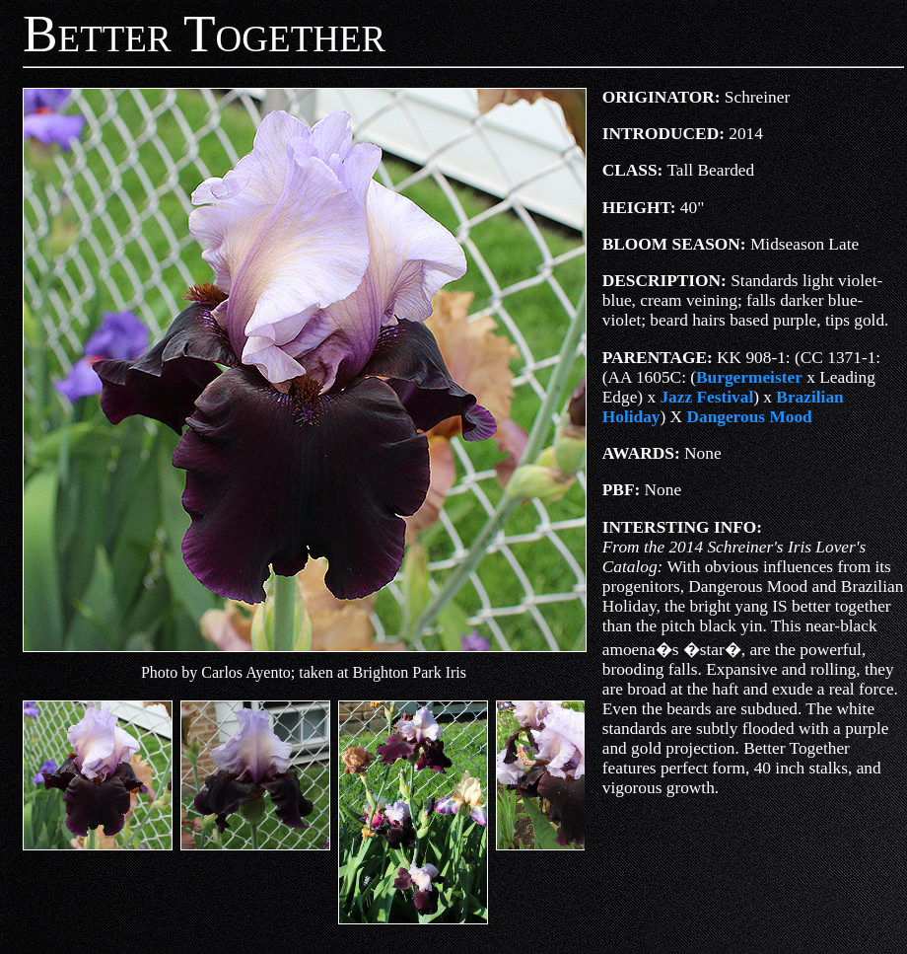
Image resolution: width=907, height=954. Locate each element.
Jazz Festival (706, 397)
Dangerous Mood (748, 416)
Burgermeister (749, 377)
